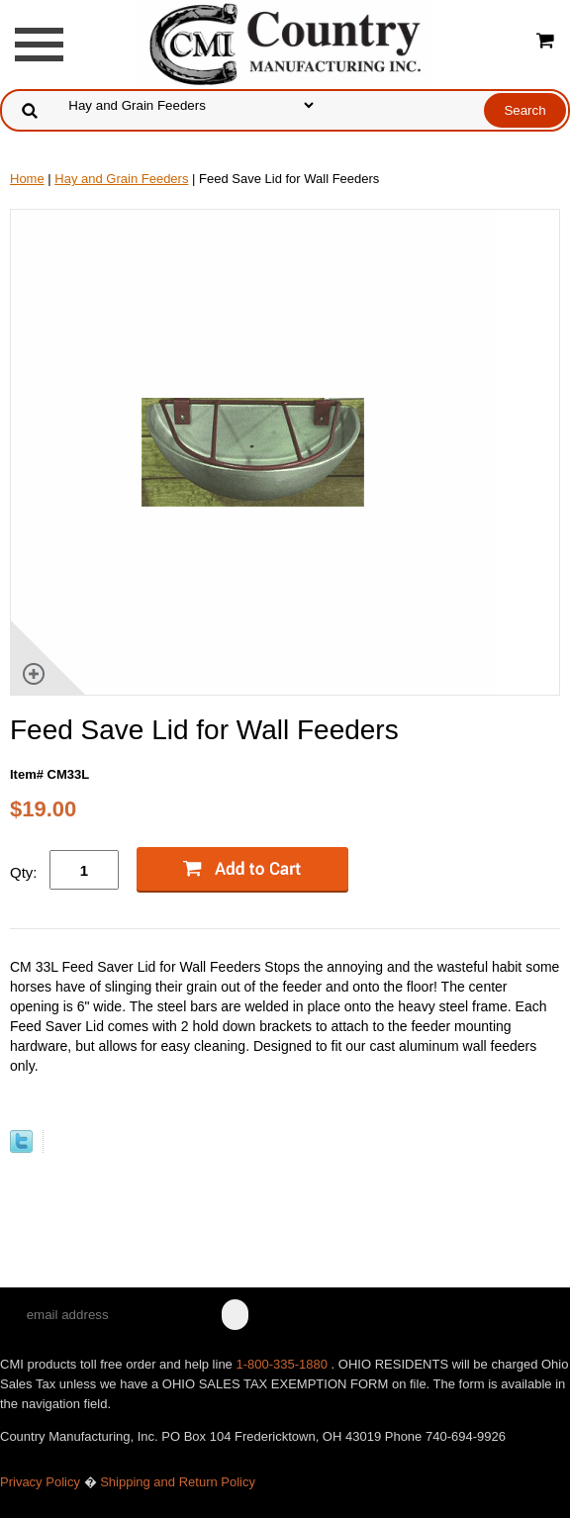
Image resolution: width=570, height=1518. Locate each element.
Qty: (24, 872)
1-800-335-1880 (283, 1364)
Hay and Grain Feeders (121, 178)
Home (27, 178)
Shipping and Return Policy (177, 1481)
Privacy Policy (40, 1481)
